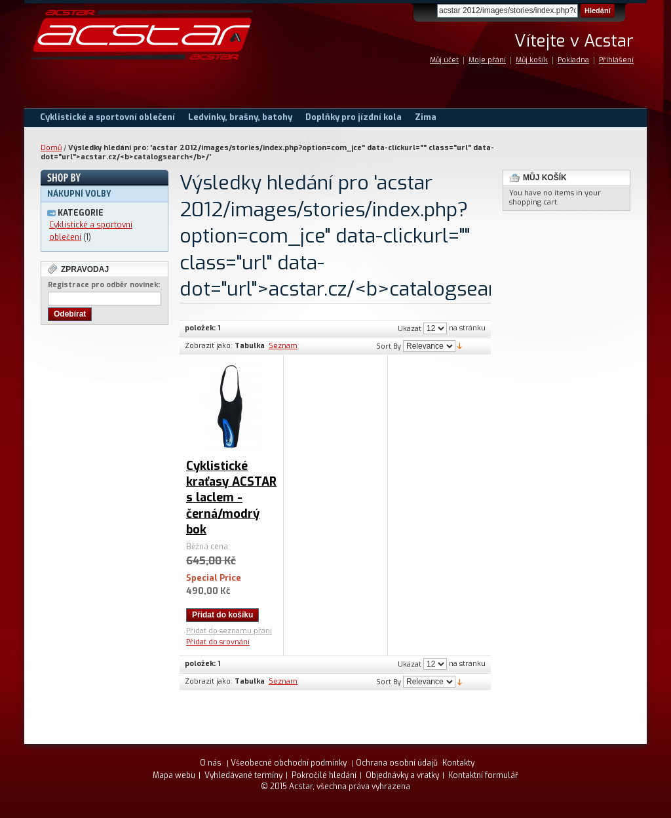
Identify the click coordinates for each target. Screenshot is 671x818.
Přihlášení (616, 60)
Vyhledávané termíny (243, 775)
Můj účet (444, 60)
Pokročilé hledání (324, 775)
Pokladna (573, 60)
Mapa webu (174, 775)
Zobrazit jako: (209, 346)
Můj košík (532, 60)
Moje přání (487, 60)
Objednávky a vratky (402, 775)
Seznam (283, 346)
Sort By (388, 346)
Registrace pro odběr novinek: (104, 285)
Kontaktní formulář (483, 775)
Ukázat (409, 329)
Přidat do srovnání (218, 642)
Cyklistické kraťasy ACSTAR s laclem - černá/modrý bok (231, 497)
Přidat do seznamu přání (229, 631)
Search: (429, 11)
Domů (51, 148)
